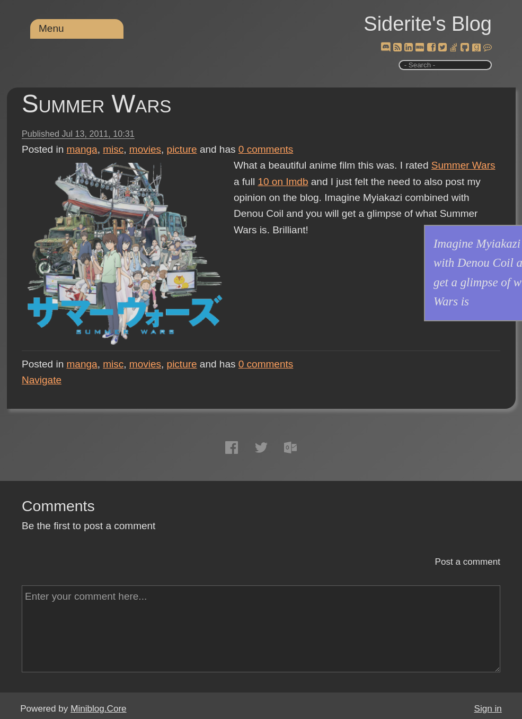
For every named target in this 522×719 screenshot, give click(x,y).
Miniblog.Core (98, 709)
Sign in (488, 709)
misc (113, 149)
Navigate (41, 379)
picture (182, 149)
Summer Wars (96, 104)
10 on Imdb (283, 181)
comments (266, 149)
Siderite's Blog (428, 24)
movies (145, 149)
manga (82, 149)
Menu (51, 28)
